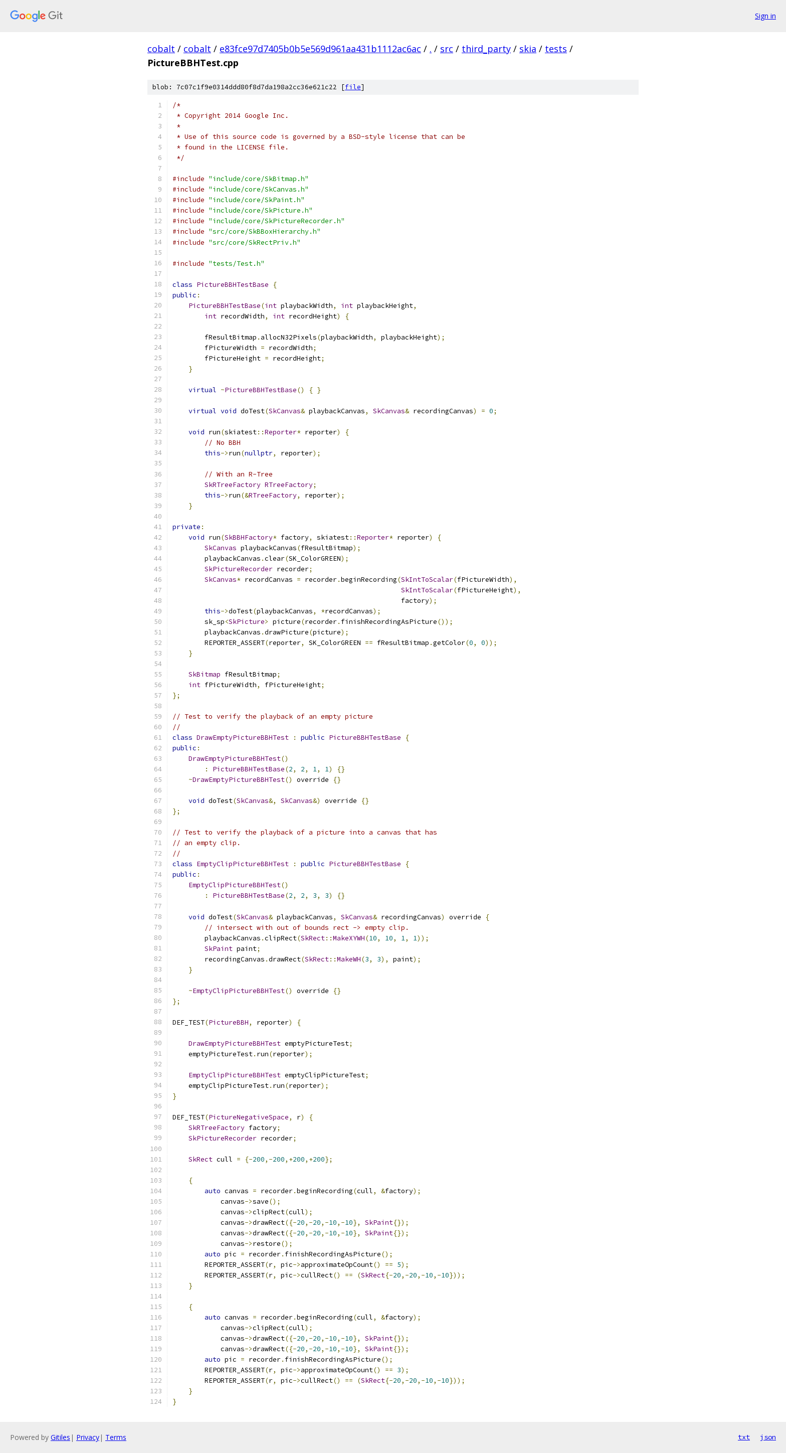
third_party (486, 49)
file (353, 87)
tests (556, 49)
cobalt (161, 49)
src (446, 49)
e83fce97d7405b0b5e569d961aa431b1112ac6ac (320, 49)
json (768, 1436)
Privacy (87, 1437)
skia (527, 49)
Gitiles (60, 1437)
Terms (115, 1437)
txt (744, 1436)
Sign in (765, 16)
